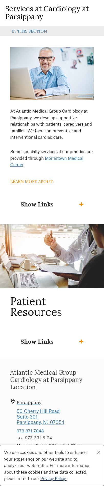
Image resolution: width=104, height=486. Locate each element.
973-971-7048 (30, 430)
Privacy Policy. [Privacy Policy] (53, 478)
